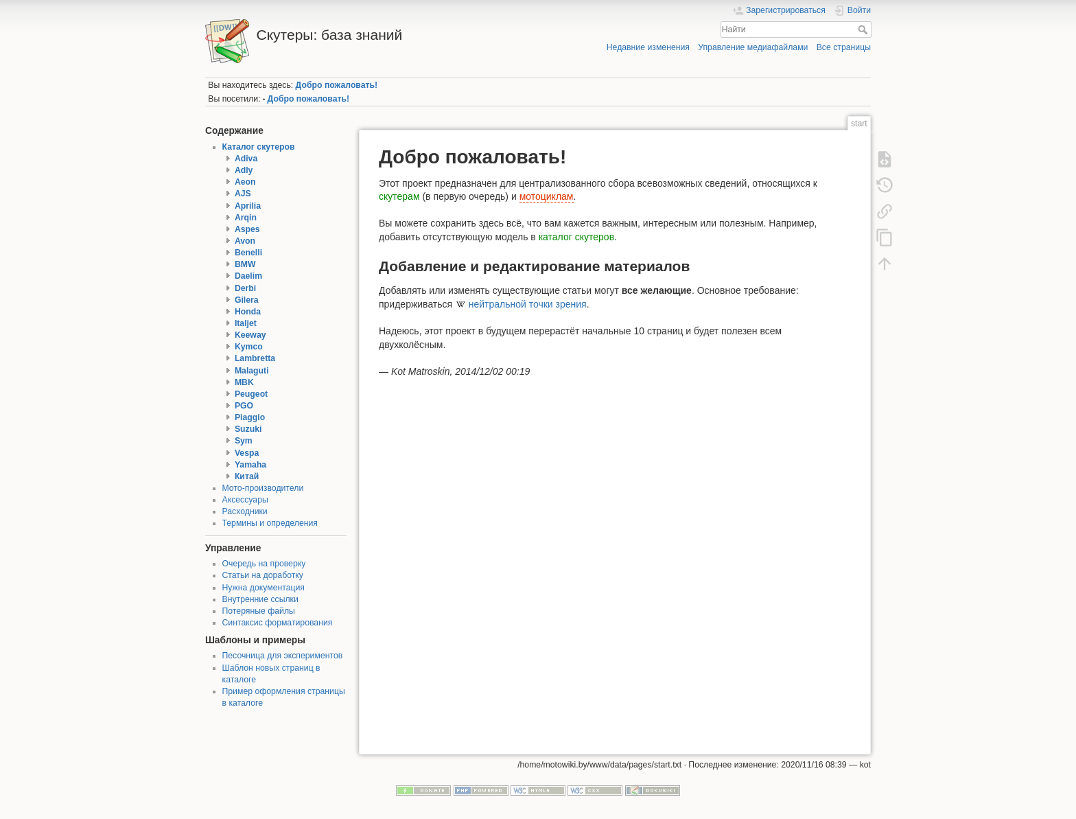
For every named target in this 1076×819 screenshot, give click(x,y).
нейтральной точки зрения (528, 304)
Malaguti (252, 371)
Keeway (250, 335)
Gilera (247, 300)
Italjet (246, 323)
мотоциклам (546, 196)
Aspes (247, 229)
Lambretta (255, 358)
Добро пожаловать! (337, 85)
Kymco (249, 346)
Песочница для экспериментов (282, 655)
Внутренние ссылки (260, 599)
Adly (244, 170)
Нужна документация (263, 587)
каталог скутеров (576, 236)
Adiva (246, 158)
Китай (247, 476)
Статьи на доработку (262, 575)
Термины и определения (270, 523)
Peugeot (251, 394)
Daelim (248, 276)
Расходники (245, 511)
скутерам (399, 196)
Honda (248, 311)
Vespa (247, 453)
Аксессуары (245, 500)
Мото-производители (263, 488)
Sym (244, 441)
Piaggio (250, 417)
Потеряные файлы (258, 611)
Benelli (248, 252)
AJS (243, 193)
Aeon (245, 182)
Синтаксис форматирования (277, 622)
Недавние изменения (648, 47)
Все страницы (844, 47)
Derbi (245, 288)
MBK (244, 382)
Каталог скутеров (258, 147)
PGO (244, 406)
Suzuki (248, 429)
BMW (245, 264)
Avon (245, 241)
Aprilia (248, 206)
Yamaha (250, 465)
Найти (864, 29)
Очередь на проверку (264, 563)
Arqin (246, 217)
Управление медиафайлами (753, 47)
